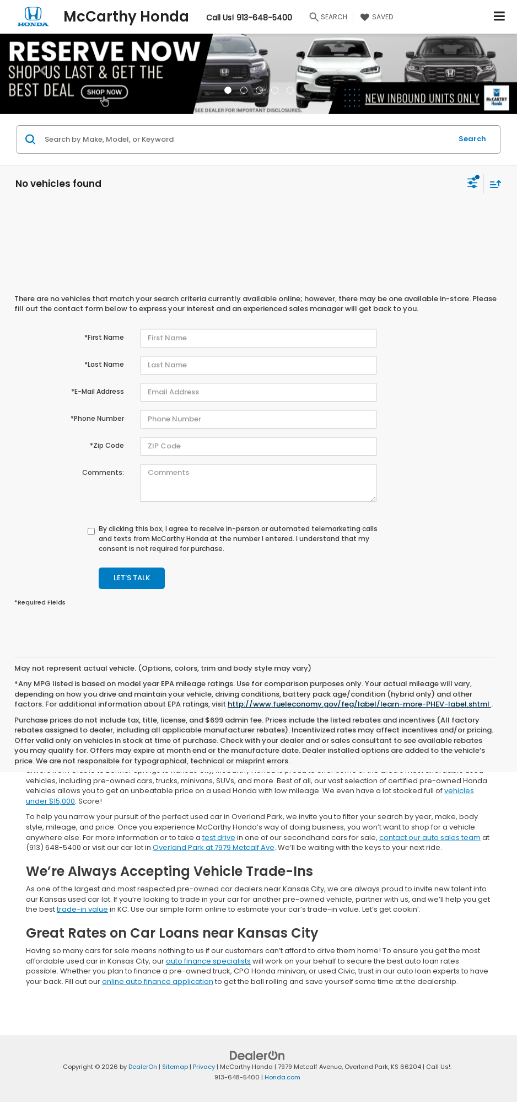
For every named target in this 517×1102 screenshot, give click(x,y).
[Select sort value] (493, 184)
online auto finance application (157, 981)
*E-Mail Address (97, 391)
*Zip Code (107, 445)
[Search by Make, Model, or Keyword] (247, 139)
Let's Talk (132, 578)
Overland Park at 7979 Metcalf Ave (213, 847)
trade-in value (82, 909)
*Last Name (104, 364)
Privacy (204, 1066)
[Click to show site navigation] (499, 17)
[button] (39, 73)
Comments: (103, 472)
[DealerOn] (257, 1055)
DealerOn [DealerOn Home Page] (142, 1066)
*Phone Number (97, 418)
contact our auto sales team (430, 837)
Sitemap (175, 1066)
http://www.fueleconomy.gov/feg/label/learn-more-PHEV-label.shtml (359, 704)
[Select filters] (473, 184)
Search (472, 138)
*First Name (104, 337)
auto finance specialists (208, 961)
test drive (218, 837)
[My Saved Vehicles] (375, 17)
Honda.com (282, 1077)
